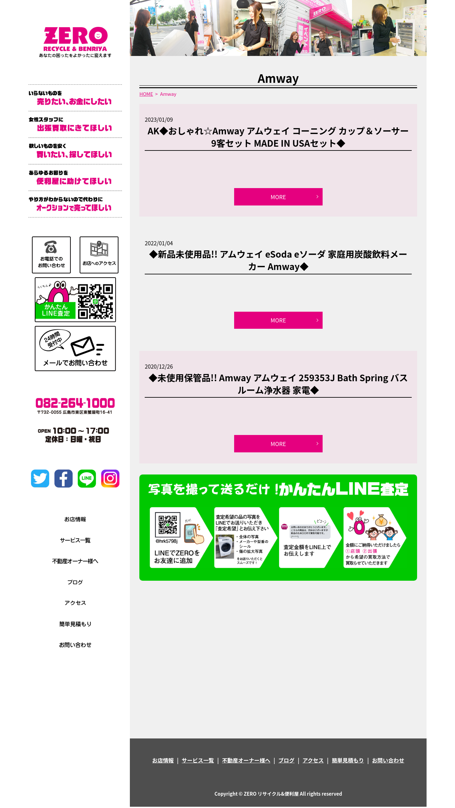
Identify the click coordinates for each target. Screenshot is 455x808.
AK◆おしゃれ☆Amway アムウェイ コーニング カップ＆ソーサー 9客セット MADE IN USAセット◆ (278, 136)
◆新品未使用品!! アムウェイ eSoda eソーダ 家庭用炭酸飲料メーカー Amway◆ (278, 260)
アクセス (313, 761)
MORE (278, 197)
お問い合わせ (388, 761)
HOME (146, 93)
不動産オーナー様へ (246, 761)
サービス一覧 (198, 761)
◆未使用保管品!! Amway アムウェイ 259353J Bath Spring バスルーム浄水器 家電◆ (278, 384)
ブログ (286, 761)
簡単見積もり (348, 761)
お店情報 (163, 761)
